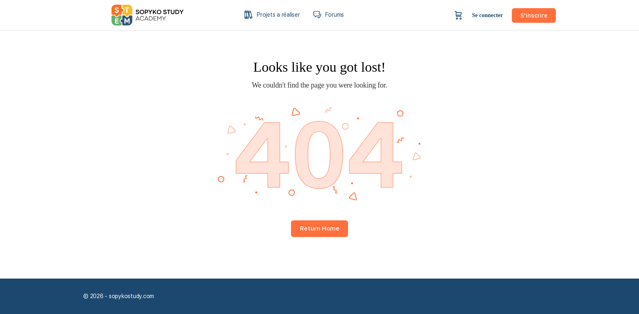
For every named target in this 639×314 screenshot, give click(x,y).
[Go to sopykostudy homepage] (154, 14)
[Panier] (458, 15)
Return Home (319, 228)
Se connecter (487, 15)
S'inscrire (533, 15)
